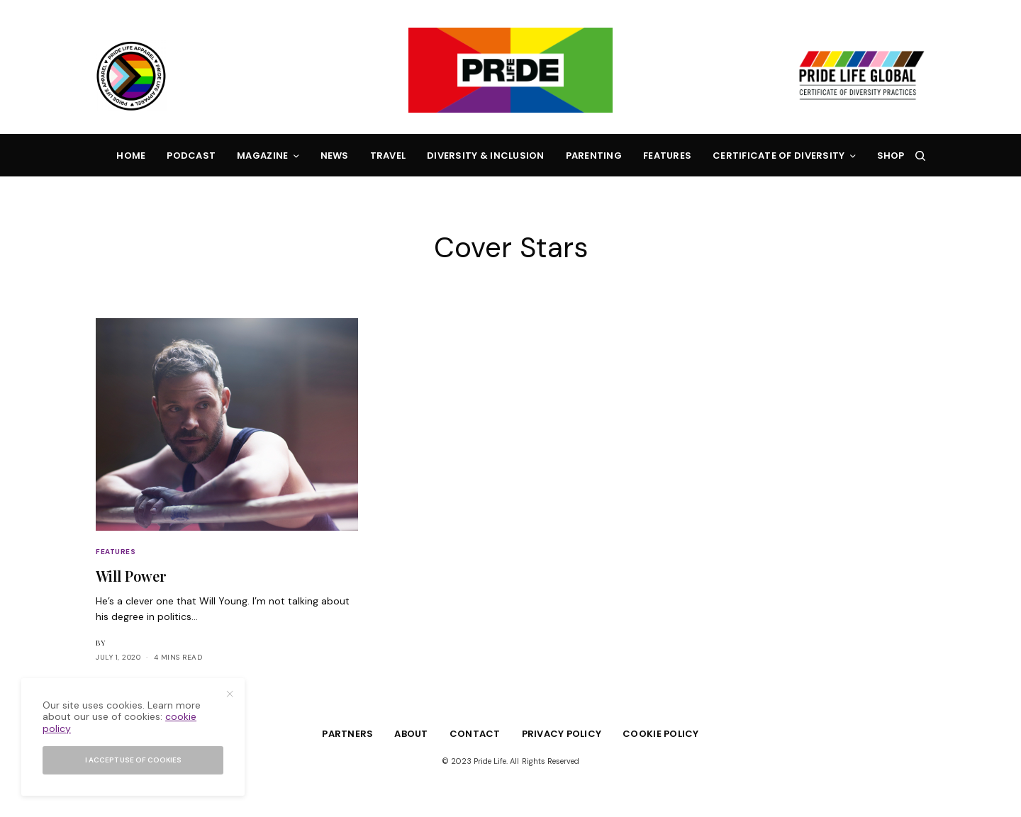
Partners (347, 733)
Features (115, 551)
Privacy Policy (562, 733)
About (411, 733)
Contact (475, 733)
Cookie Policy (660, 733)
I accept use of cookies (133, 760)
